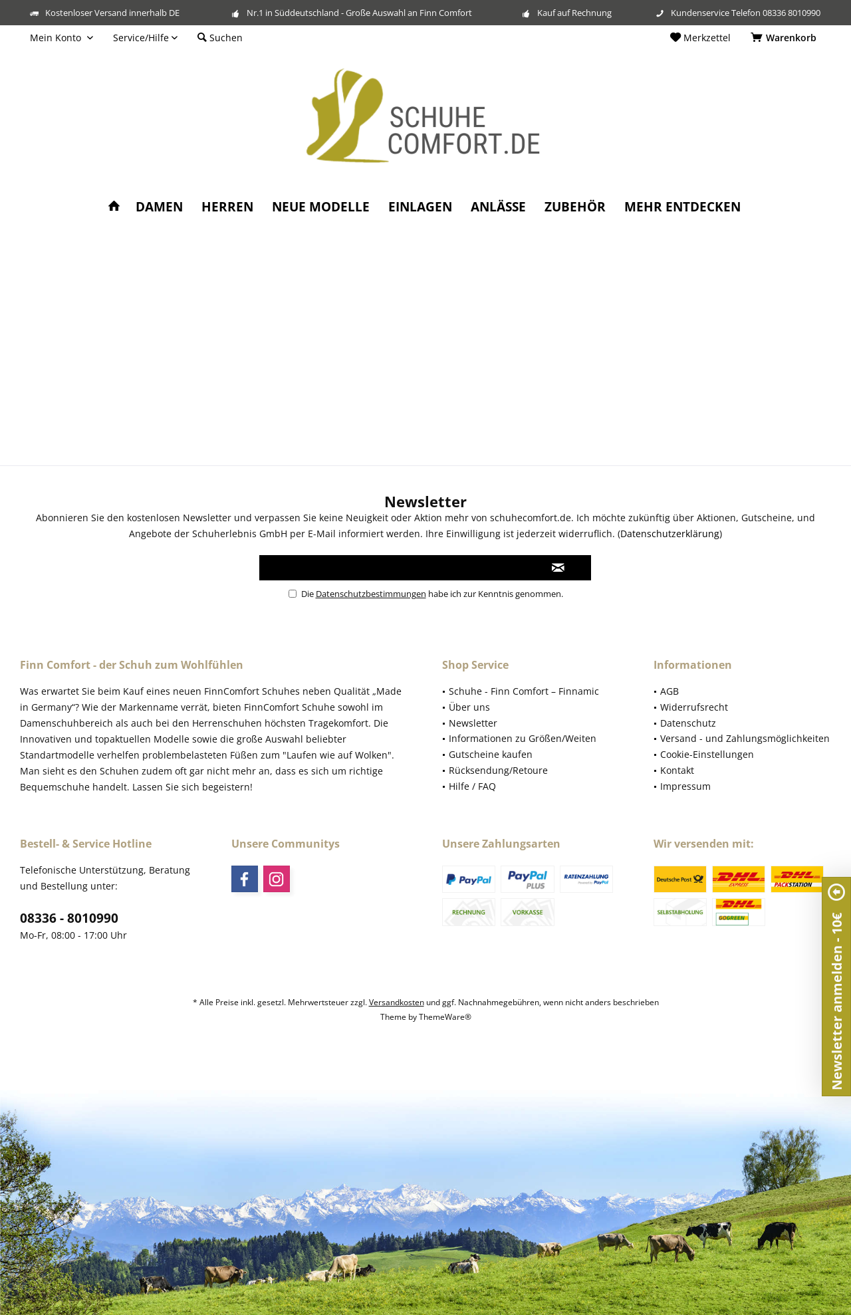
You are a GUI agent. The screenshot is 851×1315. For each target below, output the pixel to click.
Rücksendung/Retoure (498, 770)
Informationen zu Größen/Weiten (522, 738)
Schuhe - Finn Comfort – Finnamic (524, 691)
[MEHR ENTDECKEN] (682, 207)
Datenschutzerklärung (669, 533)
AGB (669, 691)
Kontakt (677, 770)
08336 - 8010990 (69, 918)
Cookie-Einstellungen (707, 754)
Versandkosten (396, 1002)
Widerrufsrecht (694, 707)
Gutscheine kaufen (491, 754)
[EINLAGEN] (420, 207)
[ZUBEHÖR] (575, 207)
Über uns (469, 707)
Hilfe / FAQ (472, 786)
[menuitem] (786, 38)
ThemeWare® (445, 1016)
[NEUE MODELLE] (321, 207)
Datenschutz (688, 723)
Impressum (685, 786)
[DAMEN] (159, 207)
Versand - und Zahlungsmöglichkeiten (745, 738)
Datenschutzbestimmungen (371, 594)
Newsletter (473, 723)
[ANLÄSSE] (498, 207)
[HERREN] (227, 207)
